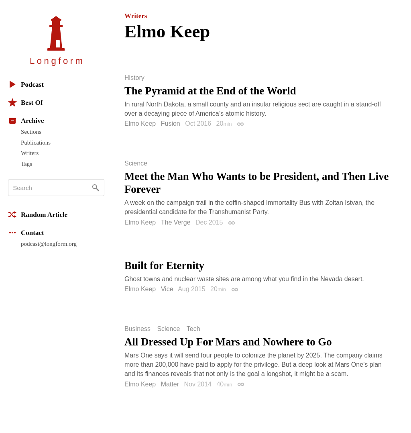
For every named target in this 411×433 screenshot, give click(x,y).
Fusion (170, 123)
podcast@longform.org (49, 244)
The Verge (176, 222)
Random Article (37, 214)
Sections (31, 132)
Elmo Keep (140, 123)
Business (137, 329)
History (134, 78)
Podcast (26, 84)
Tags (26, 164)
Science (135, 163)
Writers (30, 153)
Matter (170, 384)
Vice (167, 289)
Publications (36, 142)
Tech (193, 329)
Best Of (25, 102)
